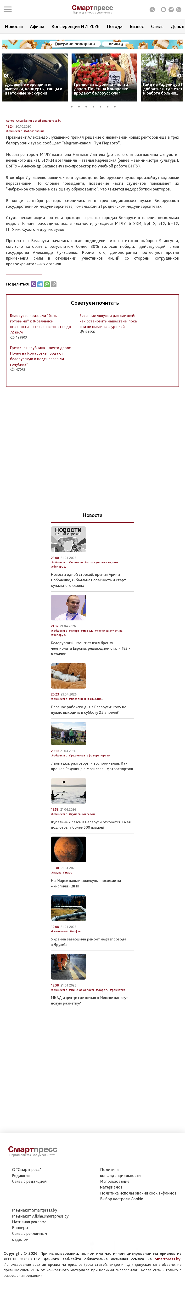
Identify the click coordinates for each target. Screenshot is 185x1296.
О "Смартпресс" (26, 1194)
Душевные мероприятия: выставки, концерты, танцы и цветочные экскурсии (33, 88)
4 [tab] (95, 106)
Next (179, 75)
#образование (34, 162)
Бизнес (137, 26)
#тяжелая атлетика (109, 662)
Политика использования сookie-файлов (138, 1217)
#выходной (95, 730)
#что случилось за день (101, 594)
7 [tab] (116, 106)
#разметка (117, 1021)
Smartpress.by (167, 1283)
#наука (56, 904)
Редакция (21, 1200)
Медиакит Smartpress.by (34, 1234)
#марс (67, 904)
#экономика (59, 963)
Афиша (37, 26)
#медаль (87, 662)
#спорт (74, 662)
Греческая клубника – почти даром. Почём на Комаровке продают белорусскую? (101, 88)
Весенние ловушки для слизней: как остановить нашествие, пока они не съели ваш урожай (108, 353)
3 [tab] (87, 106)
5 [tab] (102, 106)
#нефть (75, 963)
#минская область (82, 1021)
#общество (14, 162)
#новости (76, 594)
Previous (6, 75)
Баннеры (20, 1252)
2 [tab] (80, 106)
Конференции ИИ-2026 (75, 26)
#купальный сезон (82, 845)
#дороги (102, 1021)
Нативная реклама (29, 1246)
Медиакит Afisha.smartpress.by (40, 1240)
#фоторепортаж (98, 787)
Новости (14, 26)
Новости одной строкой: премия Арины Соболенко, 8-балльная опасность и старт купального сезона (88, 611)
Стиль (157, 26)
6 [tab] (109, 106)
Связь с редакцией (29, 1205)
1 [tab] (73, 106)
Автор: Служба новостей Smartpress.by (34, 152)
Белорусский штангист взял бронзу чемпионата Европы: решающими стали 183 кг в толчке (91, 680)
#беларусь (58, 598)
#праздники (77, 730)
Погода (115, 26)
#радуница (77, 787)
